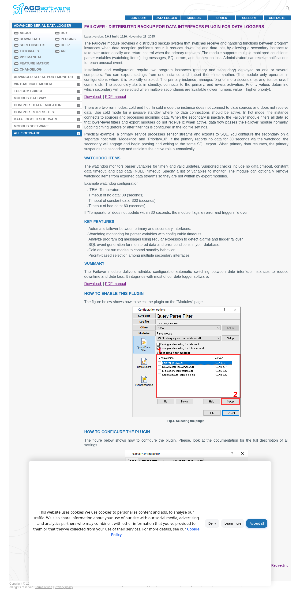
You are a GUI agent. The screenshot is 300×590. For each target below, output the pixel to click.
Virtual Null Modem (33, 84)
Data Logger (166, 18)
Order (221, 18)
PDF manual (31, 57)
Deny (212, 523)
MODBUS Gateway (30, 98)
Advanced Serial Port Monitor (43, 77)
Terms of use (43, 587)
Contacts (277, 18)
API (63, 51)
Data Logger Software (36, 119)
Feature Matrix (34, 63)
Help (65, 45)
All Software (27, 133)
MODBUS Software (31, 126)
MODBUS (194, 18)
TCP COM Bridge (28, 91)
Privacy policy (64, 587)
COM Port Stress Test (35, 112)
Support (249, 18)
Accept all (257, 523)
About (26, 33)
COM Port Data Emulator (37, 105)
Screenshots (32, 45)
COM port (139, 18)
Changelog (31, 69)
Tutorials (29, 51)
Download (30, 39)
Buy (64, 33)
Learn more (233, 523)
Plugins (68, 39)
